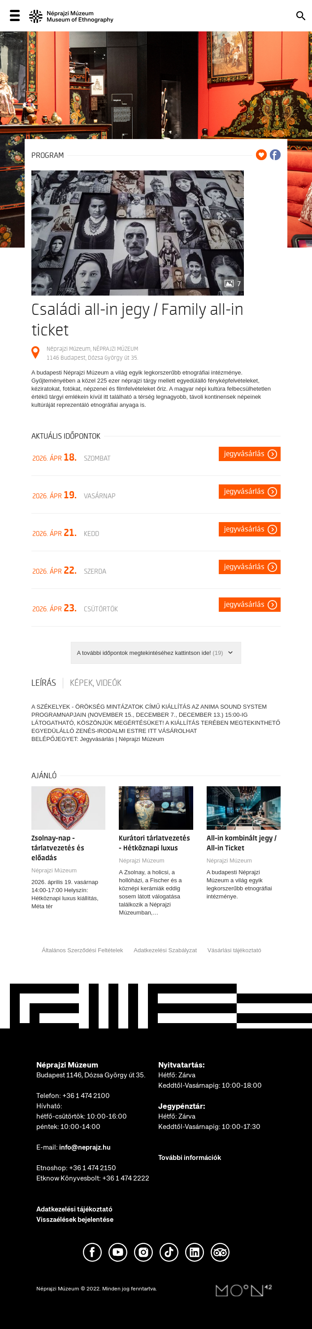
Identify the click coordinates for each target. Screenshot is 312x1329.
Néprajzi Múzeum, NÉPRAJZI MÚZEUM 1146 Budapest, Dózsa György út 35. (92, 353)
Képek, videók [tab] (95, 683)
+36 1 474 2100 (86, 1095)
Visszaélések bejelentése (74, 1219)
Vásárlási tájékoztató (234, 950)
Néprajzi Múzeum (54, 870)
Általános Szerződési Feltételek (82, 950)
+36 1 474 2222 (125, 1178)
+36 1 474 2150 (92, 1167)
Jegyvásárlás (244, 454)
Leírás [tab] (43, 683)
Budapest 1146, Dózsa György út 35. (91, 1075)
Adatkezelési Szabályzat (165, 950)
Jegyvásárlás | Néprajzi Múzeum (122, 739)
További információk (189, 1157)
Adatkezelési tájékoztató (74, 1209)
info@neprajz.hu (85, 1147)
